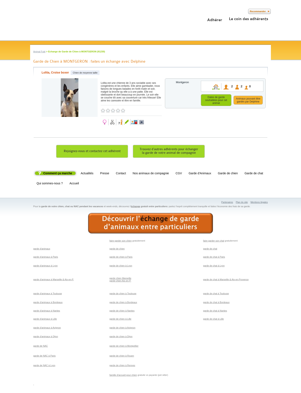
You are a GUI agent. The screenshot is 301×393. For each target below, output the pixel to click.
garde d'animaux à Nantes (46, 311)
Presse (104, 174)
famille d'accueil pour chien (123, 375)
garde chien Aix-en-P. (120, 281)
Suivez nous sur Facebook (32, 11)
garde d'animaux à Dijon (45, 337)
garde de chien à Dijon (121, 337)
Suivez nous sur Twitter (39, 11)
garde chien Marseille (120, 279)
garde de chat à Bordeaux (216, 303)
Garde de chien (228, 174)
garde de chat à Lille (213, 319)
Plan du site (242, 203)
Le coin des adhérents (248, 19)
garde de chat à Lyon (214, 266)
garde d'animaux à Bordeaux (47, 303)
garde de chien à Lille (120, 319)
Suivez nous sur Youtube (45, 11)
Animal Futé (39, 51)
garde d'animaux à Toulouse (47, 294)
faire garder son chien (121, 241)
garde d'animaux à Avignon (47, 328)
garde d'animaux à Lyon (45, 266)
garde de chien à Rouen (122, 356)
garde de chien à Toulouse (123, 294)
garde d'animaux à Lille (45, 319)
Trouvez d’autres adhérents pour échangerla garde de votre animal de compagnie (169, 151)
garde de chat (210, 249)
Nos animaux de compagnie (151, 174)
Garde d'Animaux (200, 174)
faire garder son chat (213, 241)
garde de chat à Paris (214, 257)
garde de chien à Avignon (122, 328)
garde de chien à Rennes (122, 366)
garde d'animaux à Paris (45, 257)
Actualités (87, 174)
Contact (121, 174)
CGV (179, 174)
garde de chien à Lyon (121, 266)
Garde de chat (254, 174)
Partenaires (227, 203)
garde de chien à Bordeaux (123, 303)
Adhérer (214, 20)
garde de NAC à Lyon (44, 366)
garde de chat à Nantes (215, 311)
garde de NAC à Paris (44, 356)
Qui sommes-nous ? (50, 184)
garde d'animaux (41, 249)
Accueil (74, 184)
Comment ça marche (57, 174)
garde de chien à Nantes (122, 311)
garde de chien (117, 249)
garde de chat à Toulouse (216, 294)
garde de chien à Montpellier (124, 346)
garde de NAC (40, 346)
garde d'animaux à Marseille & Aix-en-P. (53, 280)
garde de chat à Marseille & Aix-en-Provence (226, 280)
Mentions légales (259, 203)
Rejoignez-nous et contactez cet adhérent (92, 152)
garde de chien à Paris (121, 257)
